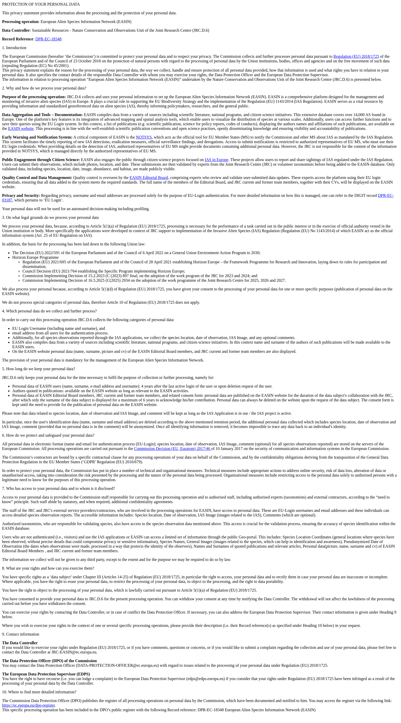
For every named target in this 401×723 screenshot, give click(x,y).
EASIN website (21, 128)
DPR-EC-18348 (48, 39)
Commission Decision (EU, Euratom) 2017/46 (172, 448)
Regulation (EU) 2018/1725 (356, 56)
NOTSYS (144, 137)
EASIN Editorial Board (149, 177)
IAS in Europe (216, 159)
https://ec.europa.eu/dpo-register (28, 705)
